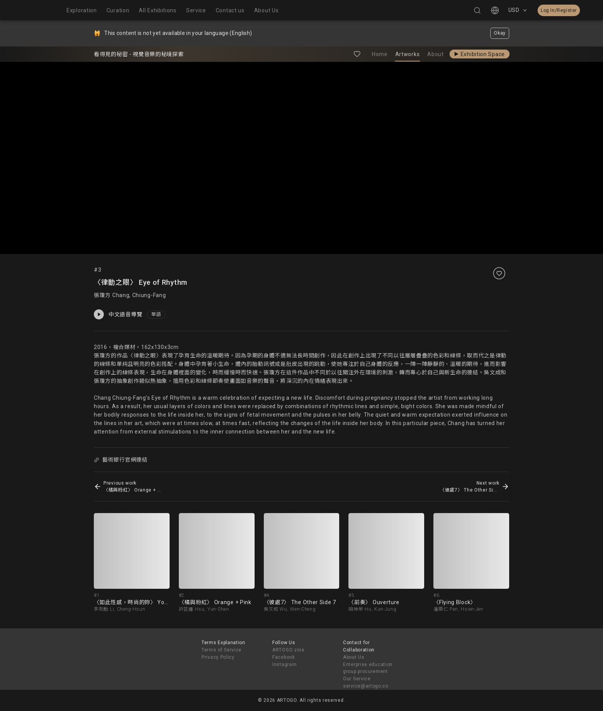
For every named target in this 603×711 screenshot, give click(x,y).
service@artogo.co (365, 686)
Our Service (357, 678)
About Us (354, 657)
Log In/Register (559, 10)
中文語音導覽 (118, 314)
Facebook (283, 657)
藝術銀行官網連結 (120, 460)
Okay (500, 33)
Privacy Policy (218, 657)
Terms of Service (222, 650)
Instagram (284, 664)
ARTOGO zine (288, 650)
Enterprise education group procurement (368, 668)
